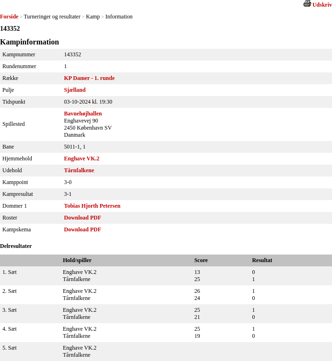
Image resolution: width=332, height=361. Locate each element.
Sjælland (74, 90)
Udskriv (322, 4)
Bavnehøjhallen (83, 113)
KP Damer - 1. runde (89, 78)
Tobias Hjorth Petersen (92, 206)
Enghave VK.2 (81, 158)
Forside (9, 16)
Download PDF (82, 217)
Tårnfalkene (79, 170)
